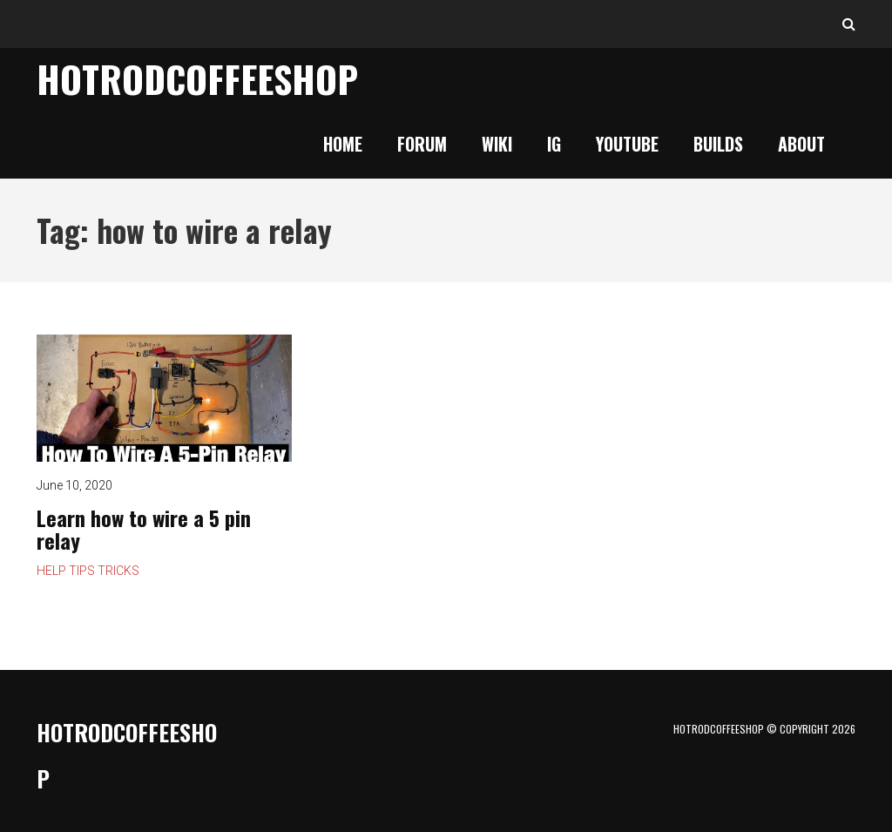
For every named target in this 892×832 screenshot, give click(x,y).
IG (554, 144)
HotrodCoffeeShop (197, 78)
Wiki (497, 144)
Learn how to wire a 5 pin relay (144, 529)
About (801, 144)
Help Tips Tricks (88, 571)
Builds (718, 144)
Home (342, 144)
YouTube (627, 144)
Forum (422, 144)
